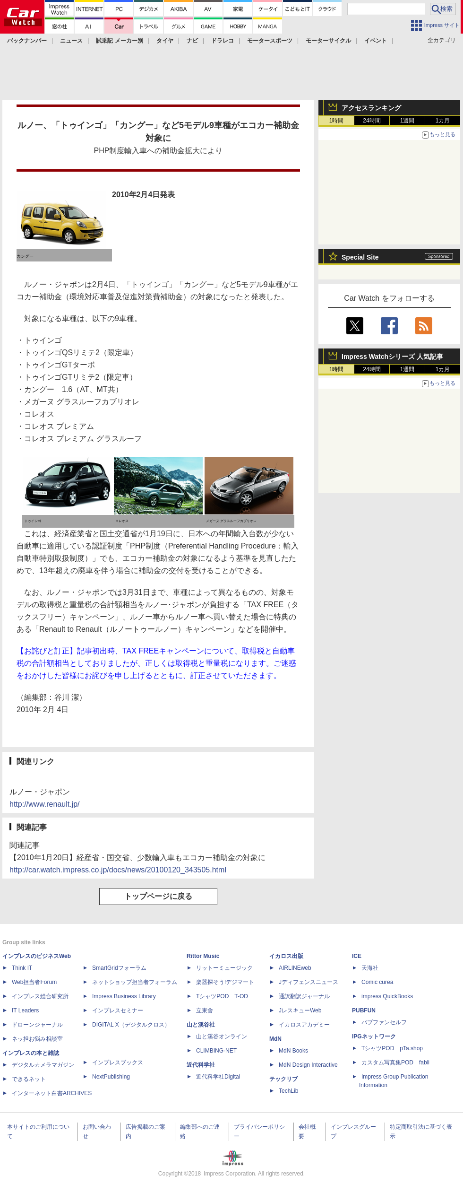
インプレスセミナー (117, 1010)
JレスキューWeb (300, 1010)
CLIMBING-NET (216, 1050)
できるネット (29, 1079)
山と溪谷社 (201, 1024)
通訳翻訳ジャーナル (304, 996)
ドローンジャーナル (37, 1024)
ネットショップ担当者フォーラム (134, 982)
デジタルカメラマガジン (43, 1065)
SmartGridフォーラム (119, 968)
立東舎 (204, 1010)
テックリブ (283, 1079)
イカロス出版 (286, 956)
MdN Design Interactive (308, 1065)
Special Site (360, 257)
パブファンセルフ (384, 1022)
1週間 (407, 120)
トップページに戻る (158, 896)
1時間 (336, 120)
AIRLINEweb (295, 968)
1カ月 (443, 120)
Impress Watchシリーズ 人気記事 (392, 356)
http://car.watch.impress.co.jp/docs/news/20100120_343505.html (117, 870)
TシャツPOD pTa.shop (392, 1048)
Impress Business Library (124, 996)
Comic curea (377, 982)
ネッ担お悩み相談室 (37, 1039)
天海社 (369, 968)
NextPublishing (111, 1076)
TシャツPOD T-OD (222, 996)
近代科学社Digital (218, 1076)
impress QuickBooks (387, 996)
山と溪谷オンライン (221, 1036)
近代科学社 (201, 1065)
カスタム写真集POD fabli (395, 1062)
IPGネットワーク (374, 1036)
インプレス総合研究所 (40, 996)
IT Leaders (25, 1010)
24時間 (371, 120)
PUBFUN (364, 1010)
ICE (356, 956)
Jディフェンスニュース (308, 982)
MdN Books (293, 1050)
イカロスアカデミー (304, 1024)
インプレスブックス (117, 1062)
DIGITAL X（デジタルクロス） (131, 1024)
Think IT (22, 968)
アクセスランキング (371, 108)
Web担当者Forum (34, 982)
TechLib (288, 1091)
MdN (275, 1039)
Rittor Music (203, 956)
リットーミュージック (224, 968)
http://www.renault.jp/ (44, 804)
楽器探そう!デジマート (225, 982)
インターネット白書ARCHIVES (52, 1093)
